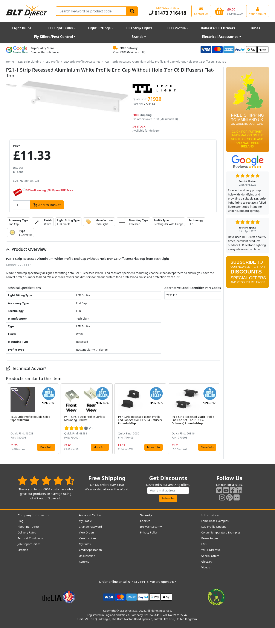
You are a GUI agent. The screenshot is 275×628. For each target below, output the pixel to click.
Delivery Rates (27, 532)
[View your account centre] (257, 11)
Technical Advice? (26, 368)
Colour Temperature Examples (220, 532)
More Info (46, 447)
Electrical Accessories (220, 36)
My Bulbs (85, 544)
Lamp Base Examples (215, 521)
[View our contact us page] (201, 11)
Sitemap (23, 550)
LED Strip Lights (138, 28)
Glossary (206, 561)
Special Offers (210, 556)
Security (146, 515)
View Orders (87, 532)
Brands (137, 36)
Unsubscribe (87, 556)
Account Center (90, 515)
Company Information (34, 515)
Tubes (255, 28)
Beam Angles (209, 538)
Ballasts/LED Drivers (218, 28)
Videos (205, 567)
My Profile (85, 521)
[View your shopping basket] (229, 11)
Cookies (145, 521)
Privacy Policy (148, 532)
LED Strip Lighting (29, 61)
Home (10, 61)
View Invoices (87, 538)
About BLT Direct (28, 527)
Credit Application (90, 550)
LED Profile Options (213, 527)
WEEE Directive (210, 550)
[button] (217, 419)
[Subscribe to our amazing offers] (168, 490)
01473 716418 (167, 13)
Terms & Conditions (30, 538)
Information (210, 515)
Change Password (90, 527)
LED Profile (176, 28)
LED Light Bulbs (59, 28)
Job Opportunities (29, 544)
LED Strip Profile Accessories (82, 61)
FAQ (203, 544)
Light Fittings (99, 28)
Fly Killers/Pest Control (53, 36)
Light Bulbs (21, 28)
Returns (84, 561)
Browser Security (151, 527)
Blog (20, 521)
